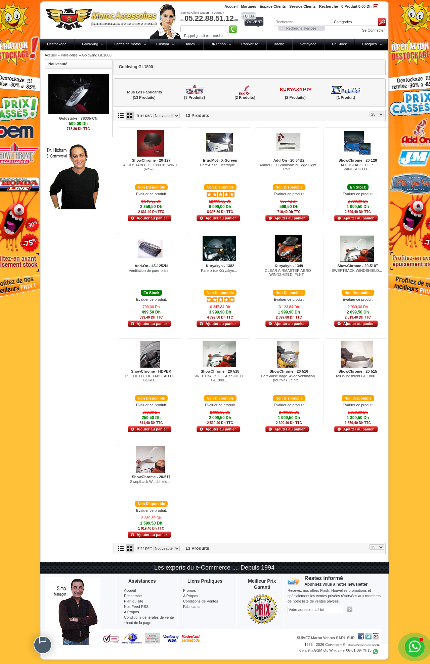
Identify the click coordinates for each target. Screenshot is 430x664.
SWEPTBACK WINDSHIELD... (357, 270)
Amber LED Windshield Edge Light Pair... (287, 167)
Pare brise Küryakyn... (219, 270)
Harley (189, 44)
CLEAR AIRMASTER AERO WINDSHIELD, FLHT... (288, 272)
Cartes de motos (127, 44)
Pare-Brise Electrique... (219, 165)
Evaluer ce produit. (151, 194)
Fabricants (191, 607)
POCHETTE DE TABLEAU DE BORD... (150, 378)
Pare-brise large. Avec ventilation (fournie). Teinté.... (288, 378)
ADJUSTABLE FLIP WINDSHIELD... (357, 167)
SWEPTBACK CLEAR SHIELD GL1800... (219, 378)
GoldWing (90, 44)
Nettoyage (308, 44)
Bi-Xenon (218, 44)
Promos (189, 590)
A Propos (190, 596)
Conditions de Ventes (200, 601)
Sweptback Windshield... (150, 482)
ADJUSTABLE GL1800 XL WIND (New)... (150, 167)
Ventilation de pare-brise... (150, 270)
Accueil (50, 55)
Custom (162, 44)
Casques (369, 44)
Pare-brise (249, 44)
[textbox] (303, 22)
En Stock (339, 44)
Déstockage (57, 44)
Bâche (279, 44)
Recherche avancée (301, 28)
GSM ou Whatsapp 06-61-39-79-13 (343, 650)
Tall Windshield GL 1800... (356, 376)
